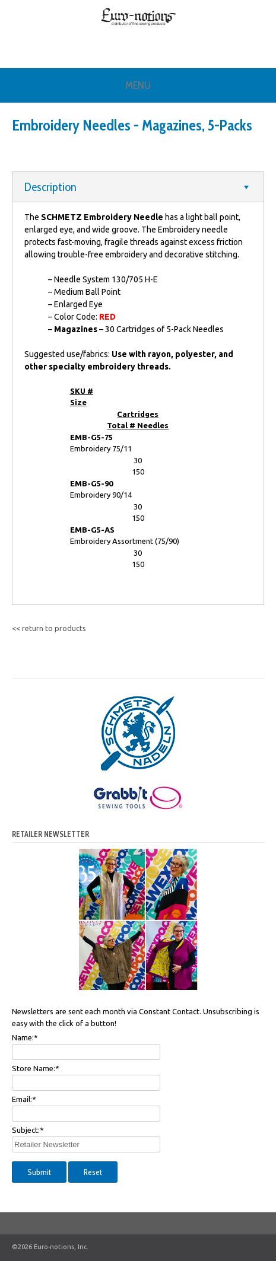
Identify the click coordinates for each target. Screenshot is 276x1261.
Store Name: (35, 1068)
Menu (138, 85)
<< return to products (49, 628)
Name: (25, 1037)
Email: (24, 1099)
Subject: (28, 1130)
